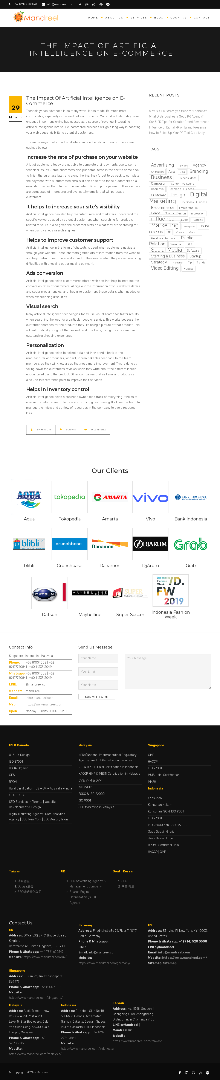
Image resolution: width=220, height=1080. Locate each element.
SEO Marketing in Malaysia (96, 807)
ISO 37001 (16, 761)
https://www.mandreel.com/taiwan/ (137, 1041)
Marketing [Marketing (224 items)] (165, 225)
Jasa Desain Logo (160, 838)
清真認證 (24, 881)
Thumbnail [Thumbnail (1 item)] (177, 262)
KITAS (13, 795)
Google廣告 (25, 886)
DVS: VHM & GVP (89, 780)
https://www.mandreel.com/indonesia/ (87, 1049)
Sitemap (170, 963)
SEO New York (31, 819)
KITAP (22, 795)
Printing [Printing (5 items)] (194, 232)
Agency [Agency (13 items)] (199, 165)
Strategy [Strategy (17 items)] (159, 262)
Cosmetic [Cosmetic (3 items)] (157, 189)
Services (138, 17)
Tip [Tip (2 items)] (190, 262)
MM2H (152, 782)
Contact (202, 17)
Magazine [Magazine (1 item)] (197, 220)
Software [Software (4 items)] (193, 250)
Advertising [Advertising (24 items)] (162, 165)
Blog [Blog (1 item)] (182, 172)
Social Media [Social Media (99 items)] (166, 249)
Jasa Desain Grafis (161, 832)
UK (44, 788)
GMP (151, 755)
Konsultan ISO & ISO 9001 (166, 811)
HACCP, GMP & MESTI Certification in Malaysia (109, 774)
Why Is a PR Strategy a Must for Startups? (178, 111)
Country (179, 17)
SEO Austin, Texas (56, 819)
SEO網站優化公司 (29, 892)
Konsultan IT (156, 798)
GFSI (12, 775)
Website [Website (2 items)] (188, 268)
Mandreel (43, 1072)
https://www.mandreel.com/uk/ (45, 957)
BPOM (13, 782)
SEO (124, 881)
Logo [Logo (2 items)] (184, 219)
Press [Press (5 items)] (180, 232)
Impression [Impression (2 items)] (198, 213)
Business (71, 429)
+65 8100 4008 (50, 987)
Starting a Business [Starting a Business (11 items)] (168, 256)
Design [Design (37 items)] (178, 195)
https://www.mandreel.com (44, 704)
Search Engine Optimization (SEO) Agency (83, 897)
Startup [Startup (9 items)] (195, 256)
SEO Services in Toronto (25, 802)
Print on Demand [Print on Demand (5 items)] (163, 238)
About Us (114, 17)
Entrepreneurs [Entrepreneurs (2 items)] (188, 208)
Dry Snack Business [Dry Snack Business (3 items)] (194, 202)
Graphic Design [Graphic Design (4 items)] (175, 213)
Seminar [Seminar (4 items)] (176, 244)
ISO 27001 (85, 787)
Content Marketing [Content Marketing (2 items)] (182, 183)
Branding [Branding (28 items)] (198, 171)
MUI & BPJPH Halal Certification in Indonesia (108, 767)
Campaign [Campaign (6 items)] (158, 183)
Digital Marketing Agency (26, 814)
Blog (158, 17)
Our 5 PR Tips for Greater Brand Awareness (179, 122)
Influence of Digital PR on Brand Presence (178, 127)
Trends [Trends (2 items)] (201, 262)
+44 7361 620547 (51, 952)
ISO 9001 (84, 800)
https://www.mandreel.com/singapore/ (36, 998)
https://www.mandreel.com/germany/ (104, 963)
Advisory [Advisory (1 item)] (183, 165)
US (37, 788)
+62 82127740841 (23, 4)
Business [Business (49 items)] (161, 177)
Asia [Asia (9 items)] (171, 171)
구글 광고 (127, 886)
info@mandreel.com (58, 4)
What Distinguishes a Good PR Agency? (176, 116)
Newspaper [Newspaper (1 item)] (189, 226)
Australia (56, 788)
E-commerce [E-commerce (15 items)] (162, 207)
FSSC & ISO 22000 (91, 794)
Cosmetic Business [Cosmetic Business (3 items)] (181, 189)
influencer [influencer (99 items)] (163, 219)
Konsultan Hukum (160, 805)
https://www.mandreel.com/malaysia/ (35, 1054)
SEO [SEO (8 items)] (190, 244)
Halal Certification (21, 788)
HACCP (152, 761)
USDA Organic (18, 768)
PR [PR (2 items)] (169, 232)
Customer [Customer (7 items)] (158, 195)
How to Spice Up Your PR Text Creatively (177, 133)
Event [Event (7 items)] (155, 213)
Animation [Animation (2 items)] (157, 171)
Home (93, 17)
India (69, 788)
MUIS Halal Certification (164, 775)
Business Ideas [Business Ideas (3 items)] (187, 178)
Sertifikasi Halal (168, 845)
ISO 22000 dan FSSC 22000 (167, 825)
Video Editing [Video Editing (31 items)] (165, 268)
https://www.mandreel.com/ (184, 958)
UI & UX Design (19, 755)
